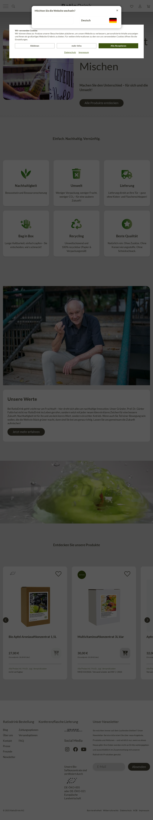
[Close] (117, 10)
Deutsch (99, 20)
